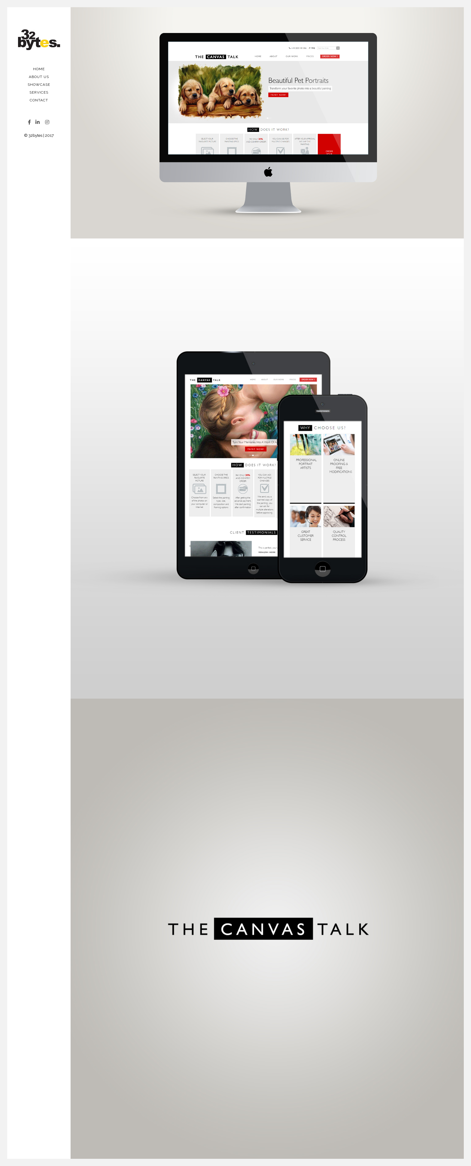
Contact (39, 100)
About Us (39, 77)
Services (38, 92)
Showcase (39, 84)
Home (39, 69)
